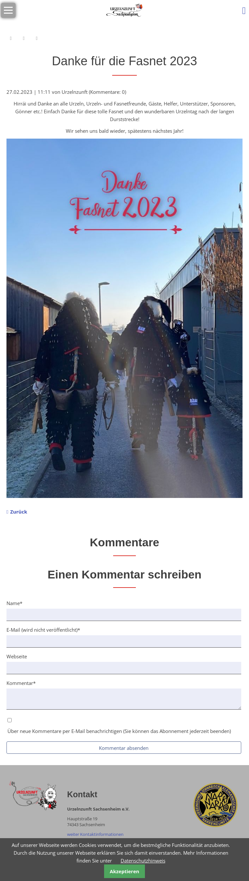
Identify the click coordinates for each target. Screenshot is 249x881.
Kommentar (21, 682)
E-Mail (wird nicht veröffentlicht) (43, 629)
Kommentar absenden (123, 748)
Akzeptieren (124, 871)
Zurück (18, 511)
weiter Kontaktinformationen (95, 834)
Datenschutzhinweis (143, 860)
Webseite (16, 656)
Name (17, 602)
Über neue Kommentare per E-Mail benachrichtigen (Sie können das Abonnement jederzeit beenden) (119, 731)
